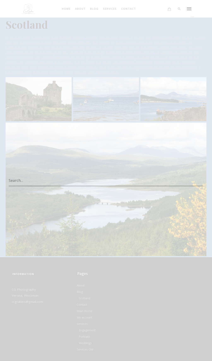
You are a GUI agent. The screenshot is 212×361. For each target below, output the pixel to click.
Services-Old (85, 349)
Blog (95, 9)
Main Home (84, 311)
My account (84, 317)
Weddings (85, 343)
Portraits (84, 337)
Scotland (84, 298)
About (81, 9)
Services (111, 9)
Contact (129, 9)
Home (67, 9)
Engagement (87, 330)
